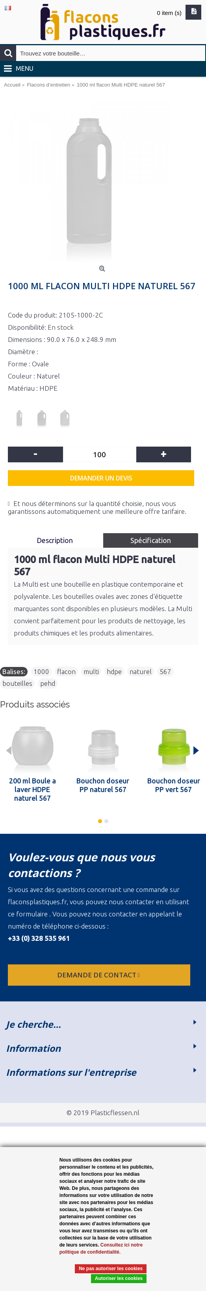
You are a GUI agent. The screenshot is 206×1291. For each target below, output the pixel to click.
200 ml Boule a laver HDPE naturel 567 (32, 789)
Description (55, 540)
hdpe (114, 671)
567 (165, 671)
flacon (66, 671)
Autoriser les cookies (119, 1278)
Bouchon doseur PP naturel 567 (102, 785)
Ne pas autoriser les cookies (111, 1268)
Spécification (150, 540)
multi (91, 671)
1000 (41, 671)
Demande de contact (99, 974)
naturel (141, 671)
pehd (47, 683)
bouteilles (17, 683)
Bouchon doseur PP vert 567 (173, 785)
